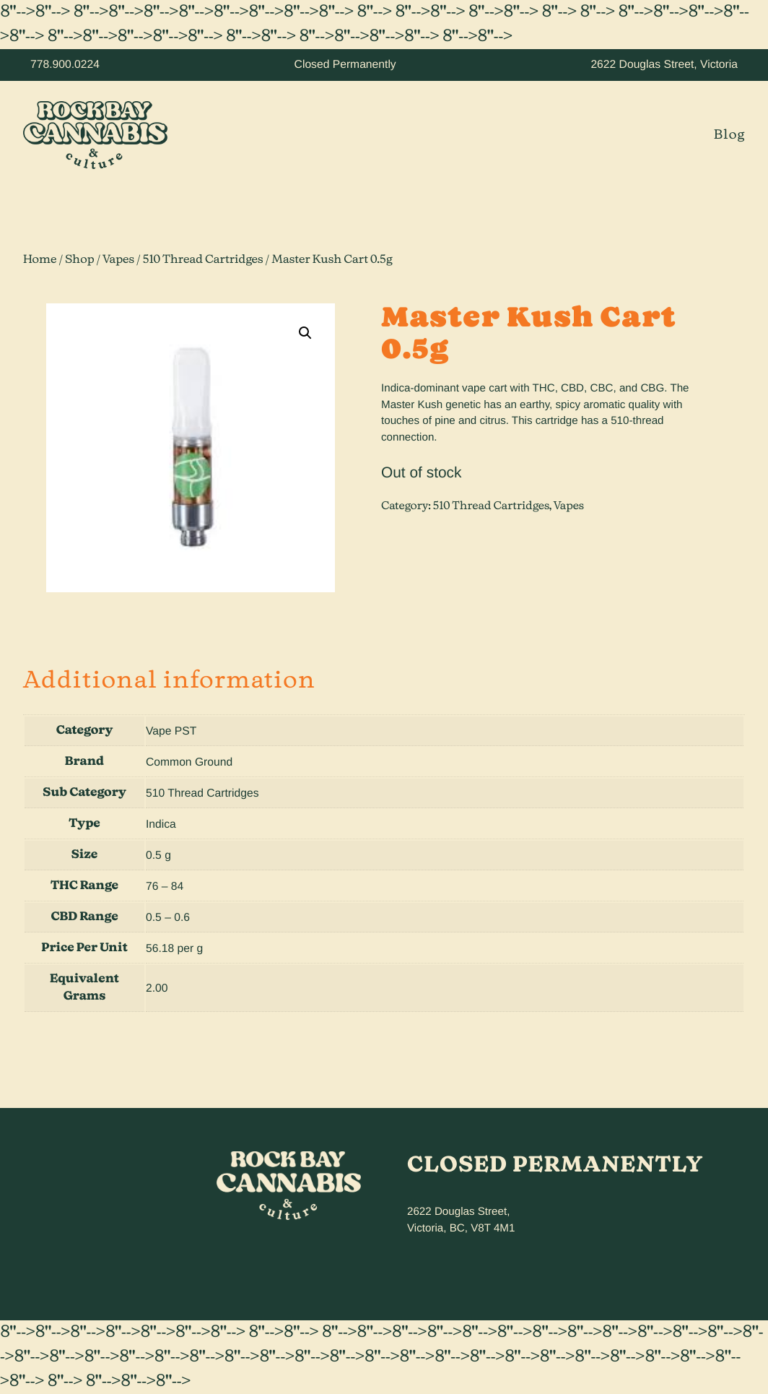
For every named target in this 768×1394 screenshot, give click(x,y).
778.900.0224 (65, 65)
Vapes (118, 260)
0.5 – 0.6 (168, 918)
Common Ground (189, 762)
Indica (161, 824)
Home (40, 260)
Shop (79, 260)
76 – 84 (164, 886)
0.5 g (158, 855)
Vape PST (171, 731)
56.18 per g (174, 949)
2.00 (157, 988)
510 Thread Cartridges (202, 260)
